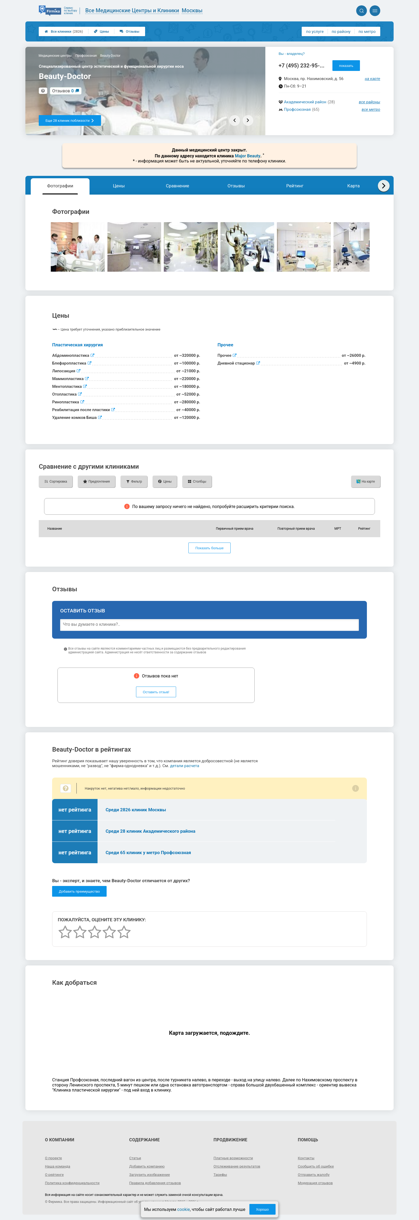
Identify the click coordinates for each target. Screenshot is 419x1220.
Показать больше (209, 548)
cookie (183, 1209)
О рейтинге (54, 1174)
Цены (101, 31)
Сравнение (177, 185)
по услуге (315, 31)
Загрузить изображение (150, 1174)
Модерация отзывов (316, 1183)
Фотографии (60, 185)
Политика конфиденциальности (73, 1183)
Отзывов (63, 90)
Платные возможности (234, 1158)
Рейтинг (294, 185)
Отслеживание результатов (238, 1166)
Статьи (135, 1158)
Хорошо (262, 1209)
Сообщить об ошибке (316, 1166)
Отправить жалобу (314, 1174)
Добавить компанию (147, 1166)
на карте (372, 78)
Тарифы (220, 1174)
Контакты (306, 1158)
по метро (367, 31)
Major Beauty (247, 155)
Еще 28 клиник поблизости (69, 121)
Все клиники (64, 31)
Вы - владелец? (292, 54)
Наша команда (58, 1166)
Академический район (305, 102)
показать (346, 66)
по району (341, 31)
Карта (353, 185)
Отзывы (129, 31)
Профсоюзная (297, 109)
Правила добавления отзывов (156, 1183)
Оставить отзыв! (156, 692)
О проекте (54, 1158)
